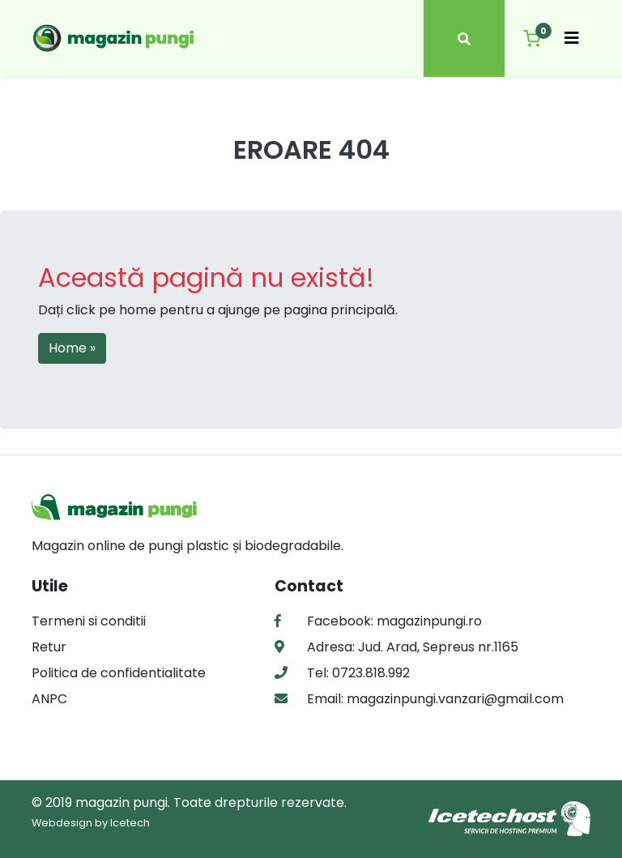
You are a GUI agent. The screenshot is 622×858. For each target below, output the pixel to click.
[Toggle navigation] (572, 38)
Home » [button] (72, 348)
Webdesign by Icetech (91, 823)
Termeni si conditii (89, 621)
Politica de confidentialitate (119, 673)
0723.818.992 (369, 673)
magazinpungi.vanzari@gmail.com (453, 698)
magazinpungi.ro (429, 621)
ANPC (49, 698)
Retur (49, 647)
